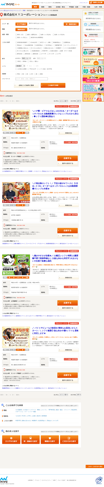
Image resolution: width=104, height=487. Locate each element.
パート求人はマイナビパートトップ (10, 10)
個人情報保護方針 (71, 480)
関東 (24, 10)
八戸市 (29, 416)
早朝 (18, 74)
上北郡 (33, 416)
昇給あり (19, 45)
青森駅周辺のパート (8, 388)
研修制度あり (57, 42)
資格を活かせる (49, 48)
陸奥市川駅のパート (21, 171)
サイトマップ (83, 2)
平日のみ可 (33, 69)
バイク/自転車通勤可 (70, 48)
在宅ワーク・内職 (45, 42)
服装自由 (35, 54)
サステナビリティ (46, 480)
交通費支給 (67, 42)
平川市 (24, 416)
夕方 (32, 74)
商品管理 (74, 410)
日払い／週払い (34, 61)
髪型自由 (27, 54)
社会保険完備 (29, 45)
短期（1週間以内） (32, 34)
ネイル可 (51, 54)
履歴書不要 (58, 45)
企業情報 (30, 480)
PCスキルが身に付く (23, 51)
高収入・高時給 (21, 61)
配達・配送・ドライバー (63, 410)
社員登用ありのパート (40, 388)
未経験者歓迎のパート (52, 243)
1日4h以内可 (33, 42)
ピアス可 (43, 54)
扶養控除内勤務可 (22, 42)
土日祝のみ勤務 (21, 69)
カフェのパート (30, 316)
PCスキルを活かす (36, 48)
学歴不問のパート (41, 316)
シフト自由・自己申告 (45, 69)
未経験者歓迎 (36, 51)
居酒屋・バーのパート (34, 171)
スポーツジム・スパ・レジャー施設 (25, 411)
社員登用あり (39, 45)
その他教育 (18, 410)
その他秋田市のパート (8, 316)
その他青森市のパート (8, 171)
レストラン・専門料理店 (48, 410)
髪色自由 (19, 54)
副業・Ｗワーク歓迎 (66, 51)
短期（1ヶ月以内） (46, 34)
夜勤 (41, 74)
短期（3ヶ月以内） (59, 34)
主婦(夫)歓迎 (54, 51)
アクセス (37, 480)
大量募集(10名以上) (22, 48)
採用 (54, 480)
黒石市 (39, 416)
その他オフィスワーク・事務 (31, 410)
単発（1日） (20, 34)
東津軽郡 (44, 416)
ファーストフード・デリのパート (35, 243)
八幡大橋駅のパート (19, 243)
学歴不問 (44, 51)
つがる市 (18, 416)
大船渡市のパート (7, 243)
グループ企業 (61, 480)
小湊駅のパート (19, 388)
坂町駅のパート (20, 316)
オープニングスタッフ (71, 45)
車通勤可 (58, 48)
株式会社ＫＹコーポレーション (62, 171)
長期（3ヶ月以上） (22, 37)
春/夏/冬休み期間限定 (37, 37)
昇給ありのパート (47, 171)
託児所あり (49, 45)
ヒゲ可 (59, 54)
